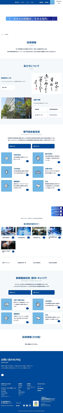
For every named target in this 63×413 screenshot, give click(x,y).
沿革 (19, 388)
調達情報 (39, 390)
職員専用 (18, 405)
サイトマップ (18, 403)
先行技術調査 (3, 389)
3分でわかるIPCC (4, 385)
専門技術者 (29, 385)
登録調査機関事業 (21, 392)
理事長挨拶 (20, 385)
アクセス (19, 395)
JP (51, 3)
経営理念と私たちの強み (6, 383)
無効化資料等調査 (4, 393)
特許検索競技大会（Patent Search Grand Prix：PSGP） (36, 2)
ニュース (27, 2)
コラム (32, 2)
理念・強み (17, 2)
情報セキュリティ (21, 393)
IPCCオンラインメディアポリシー (7, 405)
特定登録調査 (3, 391)
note (30, 405)
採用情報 (46, 2)
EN (53, 3)
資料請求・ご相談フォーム (5, 396)
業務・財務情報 (40, 388)
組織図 (19, 390)
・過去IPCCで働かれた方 (31, 387)
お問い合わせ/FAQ (41, 383)
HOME (2, 34)
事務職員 (28, 388)
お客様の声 (3, 394)
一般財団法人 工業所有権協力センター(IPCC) (4, 2)
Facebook (24, 405)
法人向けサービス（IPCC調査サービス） (8, 388)
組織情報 (41, 2)
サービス (22, 2)
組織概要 (20, 387)
